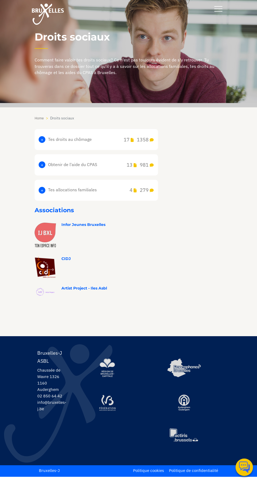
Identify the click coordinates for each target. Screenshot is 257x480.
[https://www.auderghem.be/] (184, 406)
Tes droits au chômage (100, 140)
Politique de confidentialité (192, 473)
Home (40, 118)
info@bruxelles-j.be (52, 408)
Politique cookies (144, 473)
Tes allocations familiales (100, 192)
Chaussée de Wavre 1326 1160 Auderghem (49, 382)
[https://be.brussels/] (108, 371)
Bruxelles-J (50, 473)
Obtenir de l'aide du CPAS (100, 166)
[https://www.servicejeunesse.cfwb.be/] (108, 406)
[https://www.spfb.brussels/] (184, 371)
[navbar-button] (218, 9)
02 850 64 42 (51, 398)
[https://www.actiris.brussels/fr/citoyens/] (184, 439)
